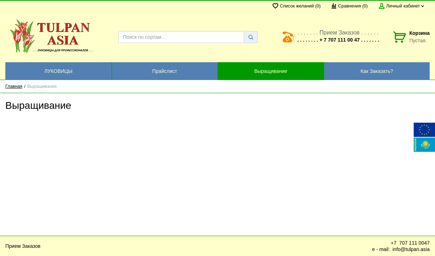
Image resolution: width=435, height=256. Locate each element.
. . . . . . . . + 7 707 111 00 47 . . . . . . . (338, 39)
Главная (13, 86)
